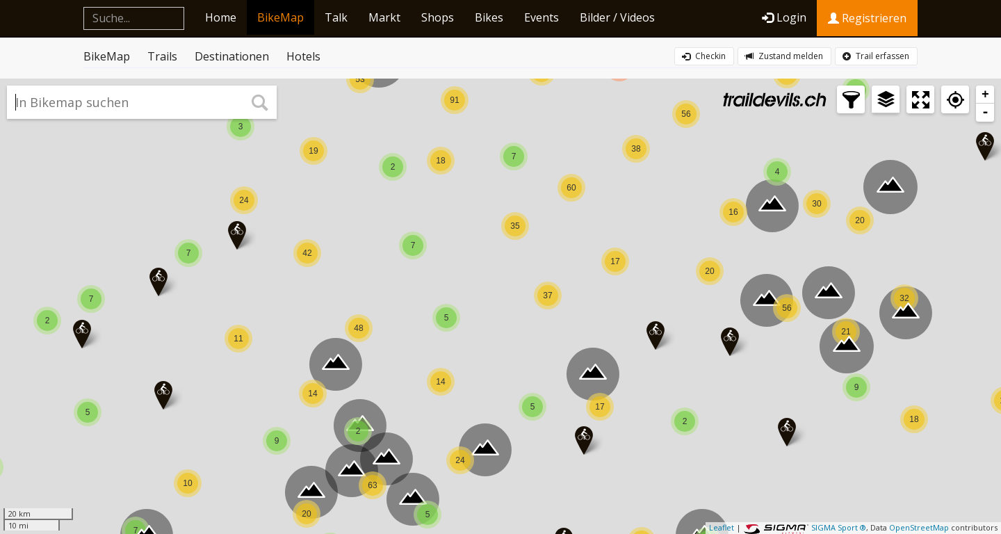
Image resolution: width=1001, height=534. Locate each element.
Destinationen (232, 56)
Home (220, 17)
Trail (876, 56)
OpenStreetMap (919, 527)
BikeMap (280, 17)
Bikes (489, 17)
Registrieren (867, 18)
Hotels (303, 56)
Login (784, 17)
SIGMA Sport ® (838, 527)
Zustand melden (784, 56)
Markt (384, 17)
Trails (162, 56)
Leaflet (721, 527)
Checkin (704, 56)
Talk (336, 17)
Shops (437, 17)
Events (541, 17)
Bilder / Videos (617, 17)
